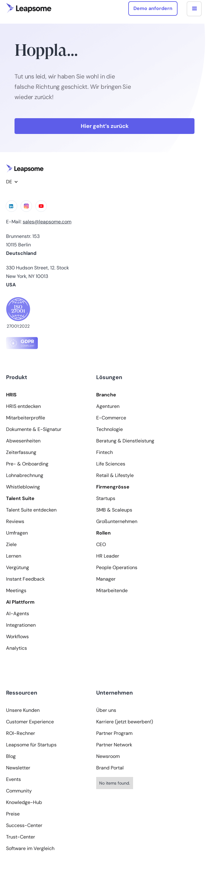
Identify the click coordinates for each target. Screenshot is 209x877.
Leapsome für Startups (31, 744)
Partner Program (114, 733)
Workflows (17, 636)
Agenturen (107, 406)
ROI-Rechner (20, 733)
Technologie (109, 429)
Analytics (16, 648)
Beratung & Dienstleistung (125, 440)
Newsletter (18, 767)
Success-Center (24, 825)
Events (13, 779)
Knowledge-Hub (24, 802)
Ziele (11, 544)
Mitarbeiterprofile (25, 417)
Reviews (15, 521)
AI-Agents (17, 613)
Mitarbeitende (112, 590)
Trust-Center (20, 837)
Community (19, 791)
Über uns (106, 710)
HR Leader (107, 556)
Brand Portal (110, 767)
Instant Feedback (25, 579)
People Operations (116, 567)
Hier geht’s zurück (105, 126)
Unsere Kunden (23, 710)
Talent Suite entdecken (31, 510)
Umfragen (17, 533)
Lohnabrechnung (24, 475)
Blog (11, 756)
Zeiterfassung (21, 452)
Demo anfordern (152, 8)
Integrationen (21, 625)
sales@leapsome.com (47, 221)
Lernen (13, 556)
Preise (13, 814)
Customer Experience (30, 721)
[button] (194, 8)
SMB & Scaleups (114, 510)
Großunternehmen (116, 521)
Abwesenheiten (23, 440)
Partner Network (114, 744)
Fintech (104, 452)
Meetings (16, 590)
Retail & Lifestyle (115, 475)
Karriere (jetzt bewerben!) (124, 721)
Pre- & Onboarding (27, 464)
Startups (105, 498)
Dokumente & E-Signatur (33, 429)
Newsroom (108, 756)
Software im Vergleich (30, 848)
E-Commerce (111, 417)
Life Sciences (110, 464)
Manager (106, 579)
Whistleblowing (23, 487)
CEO (101, 544)
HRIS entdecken (23, 406)
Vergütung (17, 567)
